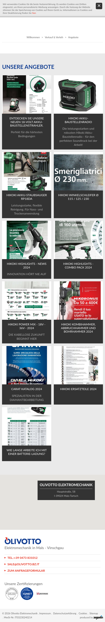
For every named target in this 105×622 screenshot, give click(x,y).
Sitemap (94, 613)
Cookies (83, 613)
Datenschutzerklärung (64, 613)
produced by (91, 617)
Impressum (45, 613)
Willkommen (33, 37)
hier (34, 13)
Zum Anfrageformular (26, 570)
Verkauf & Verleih (54, 37)
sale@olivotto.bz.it (23, 564)
